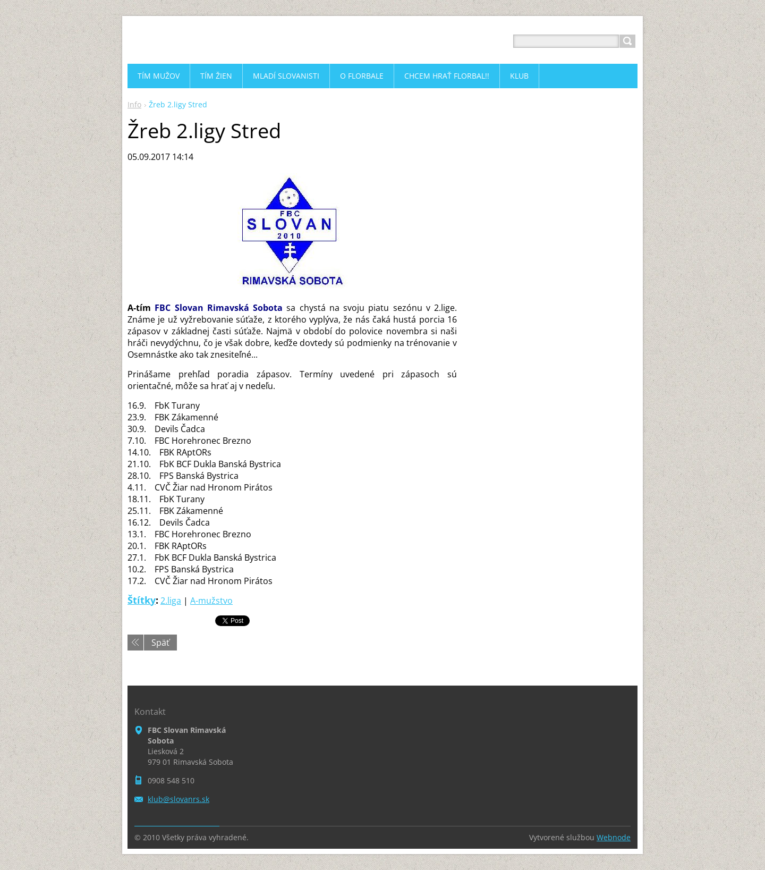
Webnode (614, 837)
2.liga (170, 600)
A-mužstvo (211, 600)
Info (134, 104)
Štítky (142, 600)
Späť (160, 642)
